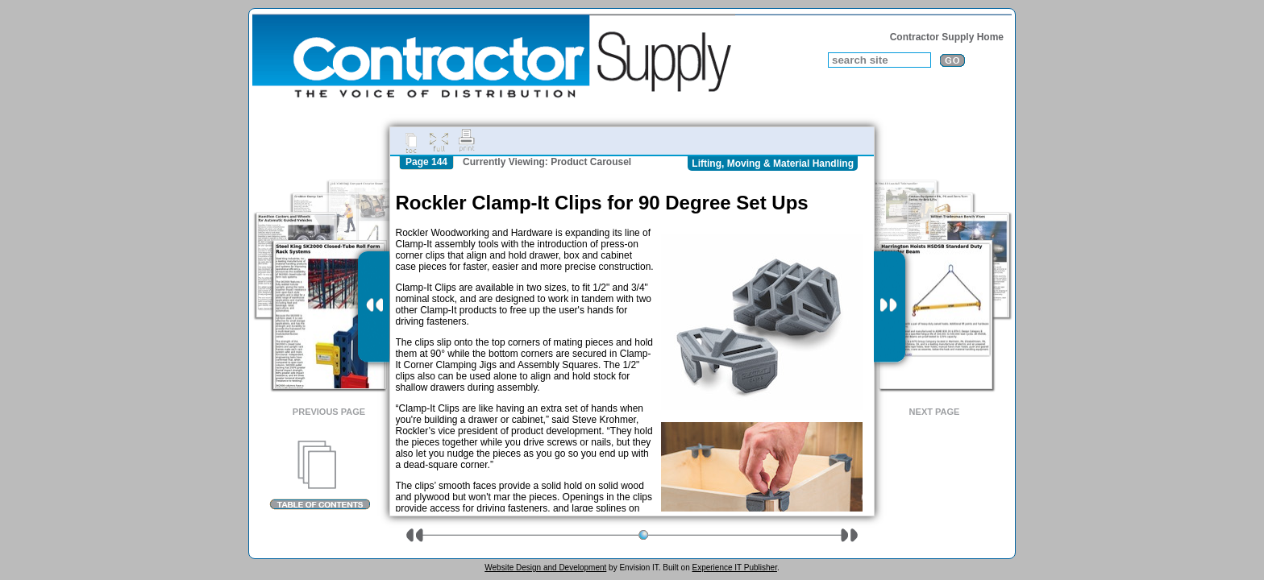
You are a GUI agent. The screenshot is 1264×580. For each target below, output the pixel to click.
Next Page (934, 411)
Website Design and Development (545, 567)
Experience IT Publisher (734, 567)
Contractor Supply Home (947, 37)
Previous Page (329, 411)
